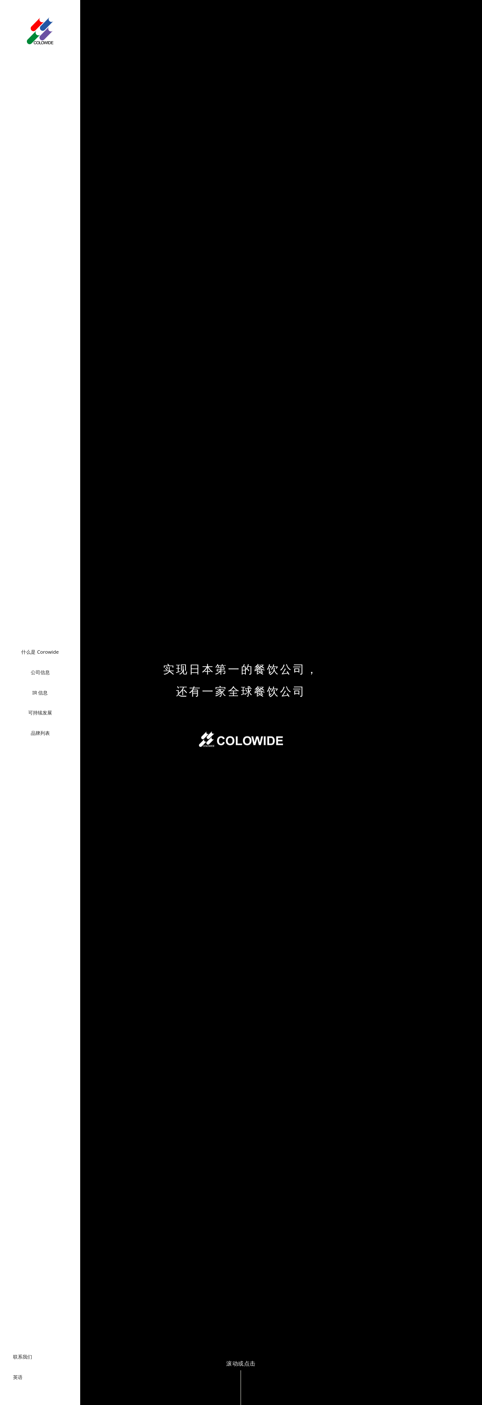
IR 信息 (40, 692)
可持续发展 (40, 712)
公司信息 (40, 672)
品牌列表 (40, 733)
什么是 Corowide (40, 651)
